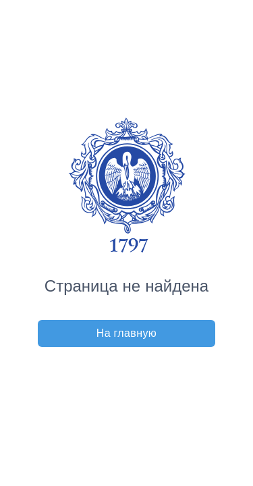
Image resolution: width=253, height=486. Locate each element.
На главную (126, 333)
